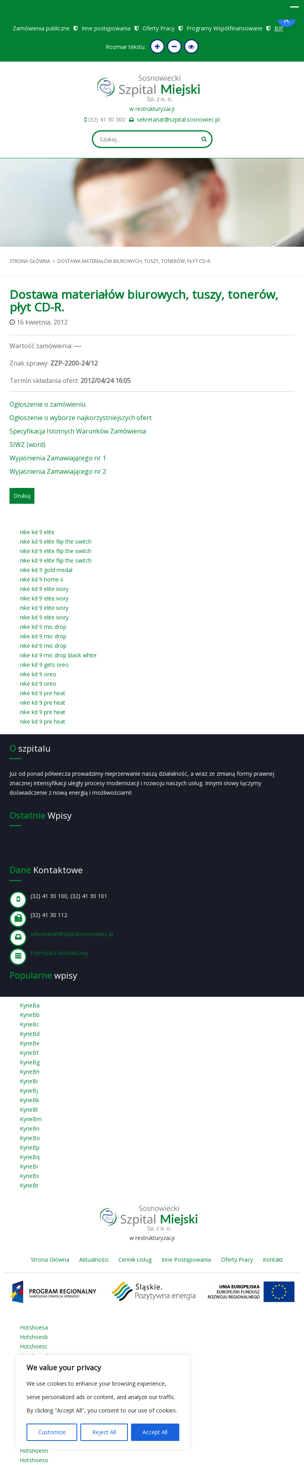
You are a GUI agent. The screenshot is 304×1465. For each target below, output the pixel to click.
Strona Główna (50, 1259)
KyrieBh (30, 1071)
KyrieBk (29, 1100)
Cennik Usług (135, 1259)
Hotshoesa (34, 1327)
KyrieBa (30, 1005)
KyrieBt (29, 1185)
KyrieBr (29, 1166)
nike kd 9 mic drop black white (58, 655)
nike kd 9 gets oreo (44, 664)
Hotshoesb (34, 1337)
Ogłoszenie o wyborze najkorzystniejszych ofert (81, 417)
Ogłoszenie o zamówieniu (48, 404)
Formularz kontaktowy (59, 953)
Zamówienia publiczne (41, 28)
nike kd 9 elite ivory (44, 589)
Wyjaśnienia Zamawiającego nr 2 (58, 471)
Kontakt (273, 1259)
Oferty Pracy (158, 28)
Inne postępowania (106, 28)
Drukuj (21, 495)
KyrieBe (30, 1043)
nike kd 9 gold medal (46, 570)
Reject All (104, 1432)
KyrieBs (29, 1176)
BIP (278, 28)
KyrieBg (30, 1062)
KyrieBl (29, 1109)
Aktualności (93, 1259)
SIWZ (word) (28, 444)
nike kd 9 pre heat (42, 693)
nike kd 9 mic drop (43, 626)
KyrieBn (30, 1128)
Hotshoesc (34, 1346)
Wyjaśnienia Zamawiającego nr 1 (58, 458)
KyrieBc (29, 1024)
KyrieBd (30, 1033)
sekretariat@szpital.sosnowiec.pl (178, 119)
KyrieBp (30, 1147)
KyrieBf (29, 1052)
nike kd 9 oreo (38, 674)
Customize (52, 1432)
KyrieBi (29, 1081)
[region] (103, 1401)
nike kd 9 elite (37, 532)
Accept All (154, 1432)
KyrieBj (29, 1090)
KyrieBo (30, 1138)
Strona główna (30, 261)
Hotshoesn (34, 1450)
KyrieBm (31, 1119)
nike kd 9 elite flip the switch (55, 541)
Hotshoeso (34, 1460)
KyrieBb (30, 1015)
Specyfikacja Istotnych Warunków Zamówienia (78, 431)
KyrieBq (30, 1157)
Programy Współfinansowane (224, 28)
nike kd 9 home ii (41, 579)
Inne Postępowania (186, 1259)
